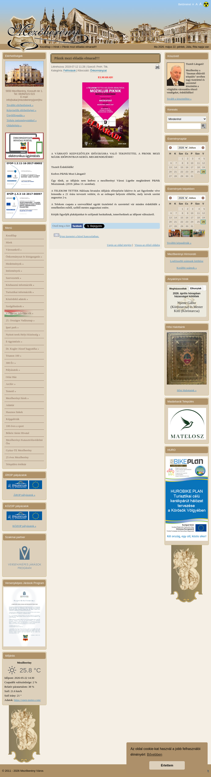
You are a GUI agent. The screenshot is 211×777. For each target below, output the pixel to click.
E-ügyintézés (14, 341)
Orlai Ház (11, 377)
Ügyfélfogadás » (16, 115)
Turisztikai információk (20, 292)
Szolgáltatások (15, 306)
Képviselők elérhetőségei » (21, 110)
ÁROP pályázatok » (24, 494)
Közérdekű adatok (17, 299)
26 (203, 171)
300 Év (11, 362)
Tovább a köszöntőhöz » (179, 98)
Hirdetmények (15, 263)
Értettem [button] (167, 765)
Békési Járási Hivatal (17, 433)
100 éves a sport (15, 426)
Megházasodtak (178, 288)
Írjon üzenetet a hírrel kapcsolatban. (79, 236)
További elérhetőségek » (20, 105)
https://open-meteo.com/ (27, 700)
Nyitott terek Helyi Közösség (23, 334)
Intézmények (14, 270)
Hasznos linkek (14, 412)
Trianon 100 (13, 355)
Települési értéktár (16, 464)
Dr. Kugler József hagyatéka (22, 348)
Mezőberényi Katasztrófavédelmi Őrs (24, 441)
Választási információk (19, 313)
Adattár (10, 405)
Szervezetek (13, 277)
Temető (11, 391)
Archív (11, 384)
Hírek (9, 242)
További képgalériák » (179, 242)
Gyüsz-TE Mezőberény (19, 450)
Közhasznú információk (20, 284)
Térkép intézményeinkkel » (22, 120)
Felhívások (69, 70)
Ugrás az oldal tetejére (119, 245)
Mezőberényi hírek (17, 398)
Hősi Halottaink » (186, 390)
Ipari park (12, 327)
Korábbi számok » (187, 267)
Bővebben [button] (154, 754)
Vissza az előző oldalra (147, 245)
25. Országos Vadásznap (20, 320)
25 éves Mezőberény (17, 457)
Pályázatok (13, 369)
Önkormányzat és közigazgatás (24, 256)
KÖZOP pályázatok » (24, 526)
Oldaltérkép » (14, 125)
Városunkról (14, 249)
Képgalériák (12, 419)
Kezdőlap (45, 46)
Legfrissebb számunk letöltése (186, 261)
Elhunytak (195, 288)
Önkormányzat (98, 70)
